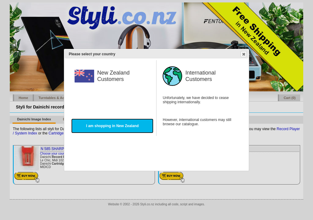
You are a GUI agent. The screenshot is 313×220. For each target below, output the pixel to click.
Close (243, 54)
